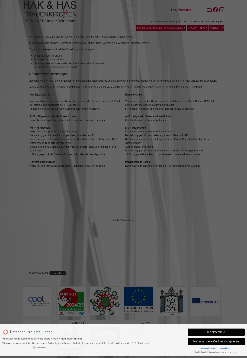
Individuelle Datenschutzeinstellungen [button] (216, 343)
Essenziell (39, 341)
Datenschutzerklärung (217, 346)
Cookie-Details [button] (201, 346)
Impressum (232, 346)
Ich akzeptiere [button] (216, 326)
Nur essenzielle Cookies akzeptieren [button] (216, 335)
